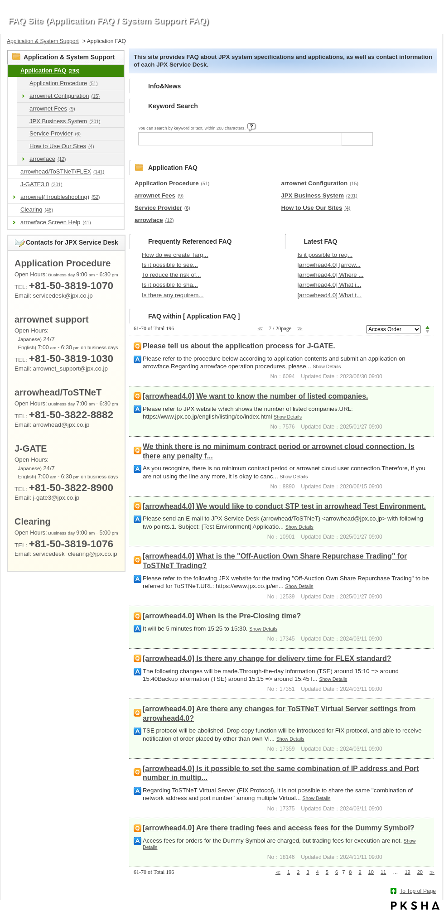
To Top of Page (418, 891)
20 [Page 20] (420, 872)
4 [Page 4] (317, 872)
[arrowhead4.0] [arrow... (328, 264)
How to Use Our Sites (61, 146)
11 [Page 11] (383, 872)
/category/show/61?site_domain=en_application (23, 134)
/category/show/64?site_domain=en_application (23, 146)
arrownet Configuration (64, 95)
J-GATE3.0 (41, 184)
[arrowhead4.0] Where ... (330, 274)
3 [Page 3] (307, 872)
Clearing (36, 209)
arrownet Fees (52, 108)
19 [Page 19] (407, 872)
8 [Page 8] (350, 872)
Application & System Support (43, 41)
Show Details (327, 366)
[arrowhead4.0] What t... (329, 295)
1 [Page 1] (288, 872)
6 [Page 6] (336, 872)
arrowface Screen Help (55, 222)
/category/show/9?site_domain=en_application (14, 71)
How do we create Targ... (175, 254)
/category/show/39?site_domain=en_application (23, 83)
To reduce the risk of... (171, 274)
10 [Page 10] (371, 872)
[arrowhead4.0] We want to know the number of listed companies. (255, 396)
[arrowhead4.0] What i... (329, 284)
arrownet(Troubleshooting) (60, 196)
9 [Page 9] (360, 872)
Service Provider (55, 133)
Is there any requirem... (172, 295)
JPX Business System (64, 121)
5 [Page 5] (327, 872)
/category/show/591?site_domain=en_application (14, 184)
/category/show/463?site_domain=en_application (14, 210)
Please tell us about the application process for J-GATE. (239, 346)
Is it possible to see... (170, 264)
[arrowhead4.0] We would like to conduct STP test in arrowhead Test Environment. (284, 506)
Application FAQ (49, 70)
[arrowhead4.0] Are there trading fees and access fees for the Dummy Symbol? (279, 828)
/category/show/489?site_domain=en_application (14, 172)
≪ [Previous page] (277, 872)
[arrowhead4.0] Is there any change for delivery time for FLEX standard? (267, 658)
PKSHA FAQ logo (415, 905)
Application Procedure (63, 83)
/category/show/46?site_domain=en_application (23, 109)
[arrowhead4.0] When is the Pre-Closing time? (222, 616)
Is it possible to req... (324, 254)
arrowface (47, 158)
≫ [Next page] (432, 872)
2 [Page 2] (298, 872)
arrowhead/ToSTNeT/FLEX (62, 171)
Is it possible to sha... (170, 284)
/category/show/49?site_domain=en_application (23, 121)
